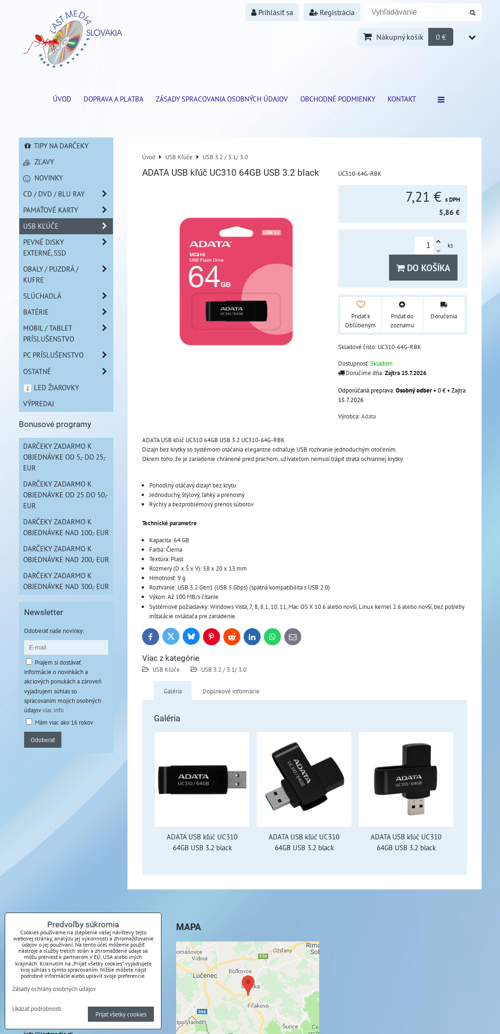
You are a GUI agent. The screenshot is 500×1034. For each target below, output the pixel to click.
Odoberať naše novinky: (54, 630)
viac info (53, 710)
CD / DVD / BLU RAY (68, 194)
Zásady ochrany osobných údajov (54, 988)
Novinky (43, 177)
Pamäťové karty (68, 210)
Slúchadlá (68, 296)
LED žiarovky (51, 387)
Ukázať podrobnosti (36, 1009)
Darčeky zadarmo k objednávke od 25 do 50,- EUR (65, 494)
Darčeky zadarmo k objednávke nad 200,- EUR (66, 554)
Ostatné (68, 371)
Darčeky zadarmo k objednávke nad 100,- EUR (66, 527)
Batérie (68, 312)
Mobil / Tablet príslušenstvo (68, 333)
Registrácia (332, 12)
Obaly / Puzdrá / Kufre (68, 274)
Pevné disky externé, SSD (68, 247)
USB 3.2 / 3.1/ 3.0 (223, 669)
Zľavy (38, 161)
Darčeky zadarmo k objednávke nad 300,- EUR (66, 581)
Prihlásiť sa (272, 12)
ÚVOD (62, 98)
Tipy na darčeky (56, 145)
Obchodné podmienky (337, 98)
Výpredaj (38, 403)
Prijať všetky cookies (120, 1014)
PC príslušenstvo (68, 355)
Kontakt (402, 98)
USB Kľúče (166, 669)
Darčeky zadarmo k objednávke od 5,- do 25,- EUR (64, 456)
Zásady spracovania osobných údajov (222, 98)
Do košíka (423, 267)
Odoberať (43, 739)
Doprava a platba (114, 98)
